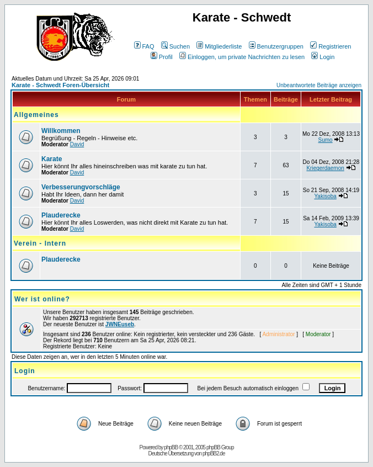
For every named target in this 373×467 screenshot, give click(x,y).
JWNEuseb (119, 324)
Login (322, 57)
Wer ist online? (42, 299)
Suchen (175, 46)
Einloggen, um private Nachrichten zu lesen (242, 57)
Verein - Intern (40, 243)
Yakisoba (325, 196)
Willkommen (61, 131)
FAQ (144, 46)
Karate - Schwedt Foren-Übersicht (60, 85)
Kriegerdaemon (325, 168)
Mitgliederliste (219, 46)
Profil (162, 57)
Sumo (325, 140)
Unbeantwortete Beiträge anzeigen (318, 85)
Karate (51, 159)
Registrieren (330, 46)
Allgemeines (36, 115)
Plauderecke (61, 215)
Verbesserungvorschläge (80, 187)
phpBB (171, 447)
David (77, 144)
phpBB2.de (214, 453)
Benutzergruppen (276, 46)
